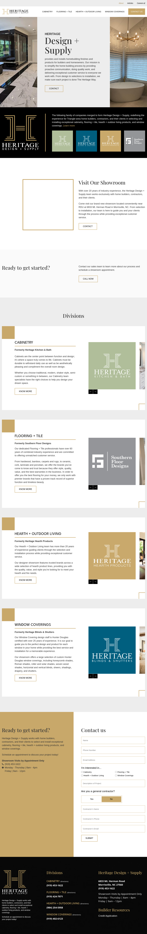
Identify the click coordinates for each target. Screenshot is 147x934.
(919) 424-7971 (55, 896)
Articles (130, 3)
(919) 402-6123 (55, 918)
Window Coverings (115, 12)
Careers (141, 3)
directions (64, 881)
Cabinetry (47, 12)
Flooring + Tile (64, 12)
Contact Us (137, 12)
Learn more (69, 125)
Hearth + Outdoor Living (88, 12)
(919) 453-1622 (55, 885)
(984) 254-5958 (55, 907)
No (111, 799)
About (121, 3)
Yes (91, 799)
